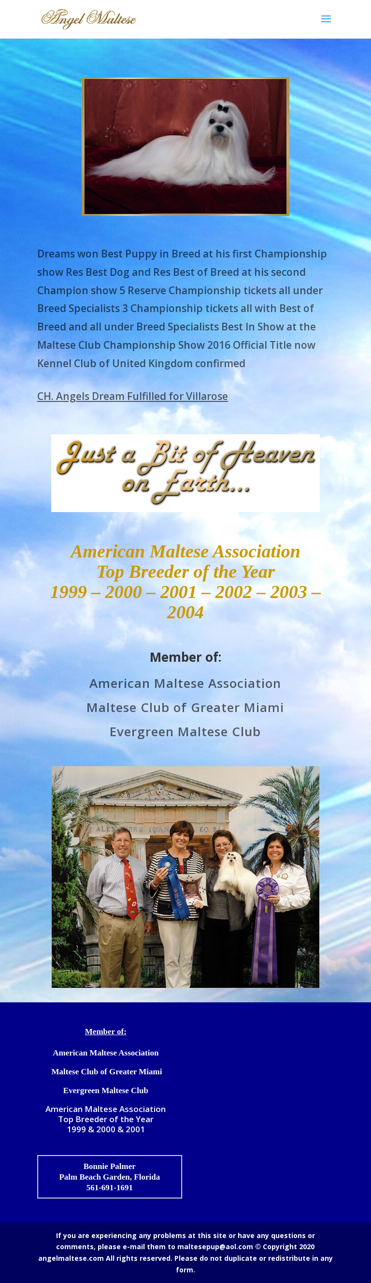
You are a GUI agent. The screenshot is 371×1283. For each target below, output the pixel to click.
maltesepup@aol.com (215, 1246)
